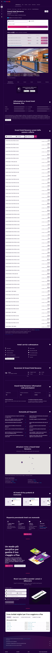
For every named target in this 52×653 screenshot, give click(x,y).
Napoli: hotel (8, 603)
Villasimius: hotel (9, 606)
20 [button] (42, 35)
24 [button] (9, 40)
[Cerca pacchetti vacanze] (1, 11)
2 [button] (24, 30)
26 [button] (14, 40)
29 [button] (21, 40)
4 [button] (37, 30)
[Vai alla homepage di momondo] (7, 1)
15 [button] (30, 35)
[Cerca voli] (1, 5)
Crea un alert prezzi (43, 507)
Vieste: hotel (30, 603)
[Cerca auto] (1, 9)
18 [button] (37, 35)
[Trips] (1, 14)
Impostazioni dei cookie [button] (9, 314)
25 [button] (12, 40)
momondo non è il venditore (28, 621)
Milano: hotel (30, 609)
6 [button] (42, 30)
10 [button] (9, 35)
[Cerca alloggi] (1, 7)
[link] (28, 514)
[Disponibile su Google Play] (26, 91)
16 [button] (24, 35)
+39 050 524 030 (10, 16)
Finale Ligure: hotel (31, 606)
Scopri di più (37, 309)
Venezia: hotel (8, 609)
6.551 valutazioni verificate (17, 17)
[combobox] (16, 570)
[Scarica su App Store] (42, 636)
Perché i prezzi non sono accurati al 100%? (28, 625)
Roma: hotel (8, 602)
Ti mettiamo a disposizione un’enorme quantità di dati (28, 623)
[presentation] (32, 91)
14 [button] (19, 35)
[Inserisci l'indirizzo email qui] (16, 576)
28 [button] (19, 40)
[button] (2, 1)
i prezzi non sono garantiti (26, 618)
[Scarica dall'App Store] (32, 91)
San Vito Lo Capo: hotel (32, 602)
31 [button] (9, 42)
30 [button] (24, 40)
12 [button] (14, 35)
